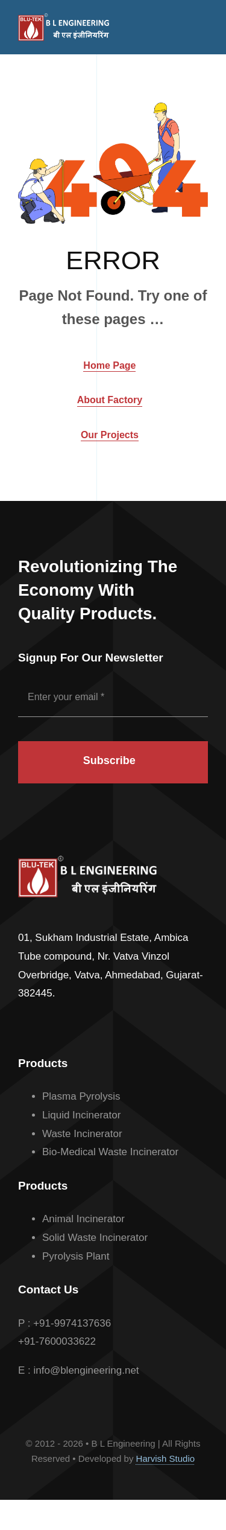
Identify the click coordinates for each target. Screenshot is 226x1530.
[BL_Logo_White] (63, 18)
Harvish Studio (165, 1458)
